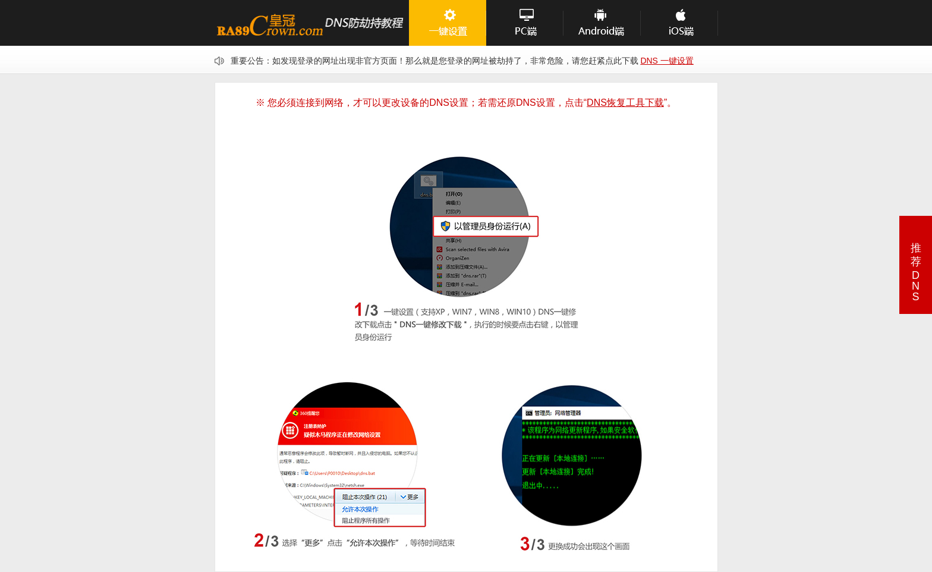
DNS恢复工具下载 (625, 103)
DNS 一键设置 (666, 60)
